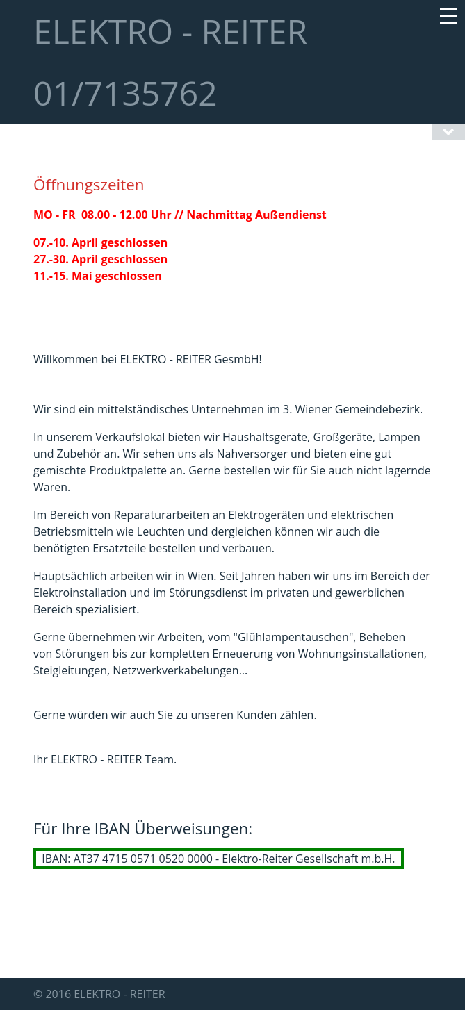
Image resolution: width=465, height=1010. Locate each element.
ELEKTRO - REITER (170, 30)
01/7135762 (125, 92)
